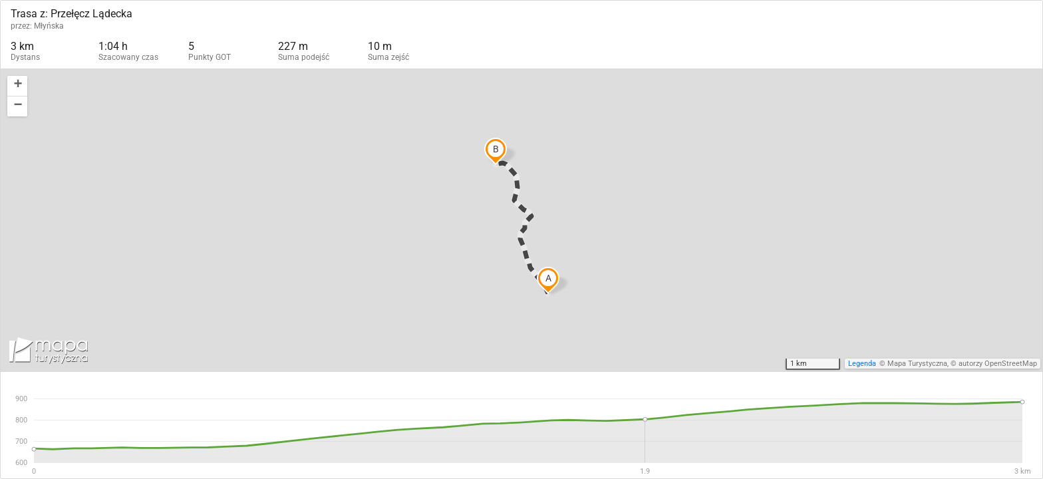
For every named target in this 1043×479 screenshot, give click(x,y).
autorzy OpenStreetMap (998, 363)
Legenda (862, 363)
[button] (17, 86)
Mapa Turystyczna (917, 363)
